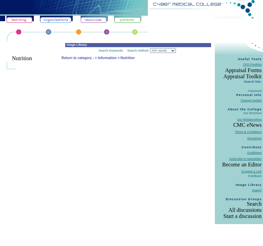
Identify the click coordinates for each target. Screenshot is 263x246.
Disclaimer (254, 138)
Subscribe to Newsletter (245, 159)
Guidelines (254, 152)
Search (257, 190)
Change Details (251, 100)
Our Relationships (249, 119)
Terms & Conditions (248, 132)
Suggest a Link (251, 171)
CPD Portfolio (252, 64)
